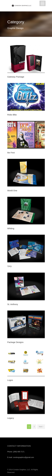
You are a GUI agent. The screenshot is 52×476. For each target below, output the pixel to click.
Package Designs (15, 342)
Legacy (10, 418)
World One (12, 190)
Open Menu (42, 3)
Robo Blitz (12, 114)
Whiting (10, 228)
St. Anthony (12, 304)
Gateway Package (15, 77)
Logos (10, 380)
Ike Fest (11, 152)
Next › (41, 427)
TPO (9, 266)
